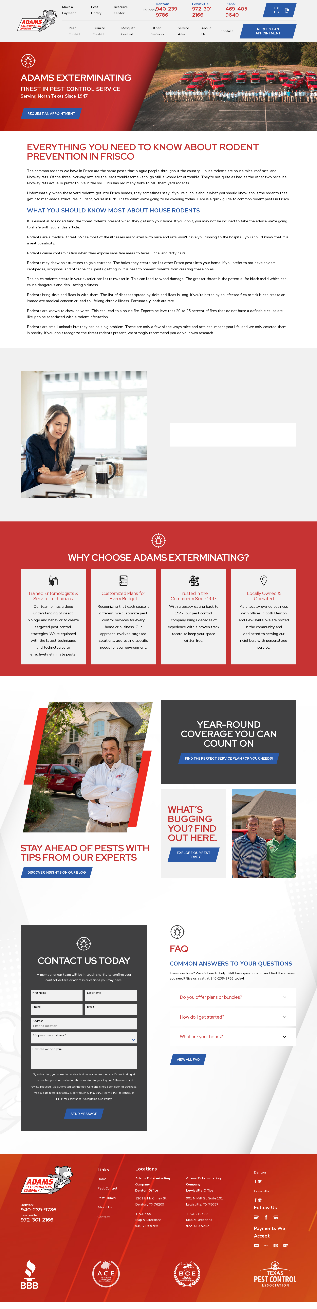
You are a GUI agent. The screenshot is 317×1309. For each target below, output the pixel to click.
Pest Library (106, 1198)
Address (31, 1021)
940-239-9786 (168, 11)
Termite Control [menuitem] (99, 31)
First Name (33, 993)
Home (102, 1179)
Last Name (87, 993)
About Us (104, 1207)
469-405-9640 (237, 11)
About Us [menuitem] (206, 31)
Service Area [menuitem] (183, 31)
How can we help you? (41, 1049)
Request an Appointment (268, 31)
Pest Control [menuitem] (74, 31)
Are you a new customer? (42, 1035)
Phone (30, 1007)
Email (83, 1007)
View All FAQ (181, 1059)
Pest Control (107, 1188)
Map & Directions (148, 1219)
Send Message (77, 1114)
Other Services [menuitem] (157, 31)
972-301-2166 (203, 11)
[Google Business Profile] (256, 1217)
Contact (103, 1216)
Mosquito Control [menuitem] (128, 31)
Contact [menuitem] (227, 31)
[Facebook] (266, 1217)
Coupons (149, 10)
